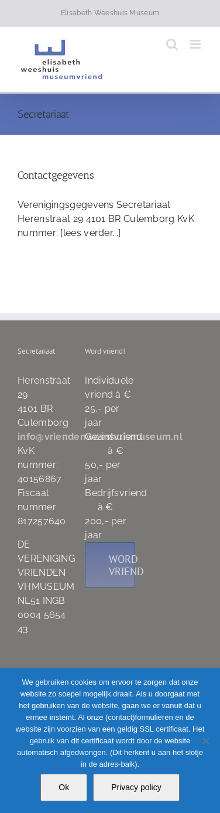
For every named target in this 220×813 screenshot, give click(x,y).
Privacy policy (136, 787)
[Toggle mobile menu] (196, 44)
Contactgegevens (56, 175)
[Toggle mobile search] (172, 44)
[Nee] (205, 740)
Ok (64, 787)
